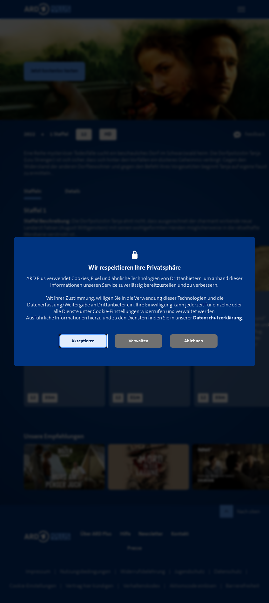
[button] (83, 341)
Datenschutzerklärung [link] (217, 318)
